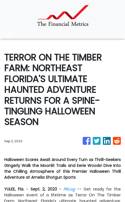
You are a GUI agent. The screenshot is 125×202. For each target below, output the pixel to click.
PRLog (69, 189)
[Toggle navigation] (10, 34)
